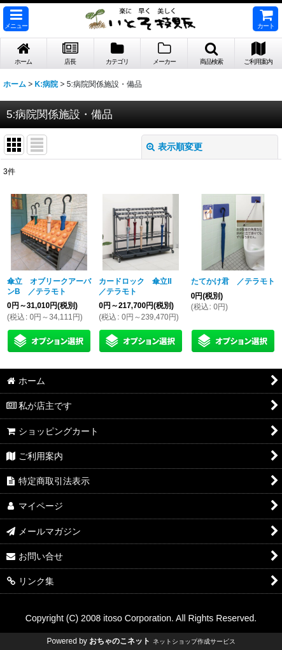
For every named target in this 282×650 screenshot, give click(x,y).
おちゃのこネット (119, 641)
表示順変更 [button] (174, 147)
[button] (16, 18)
